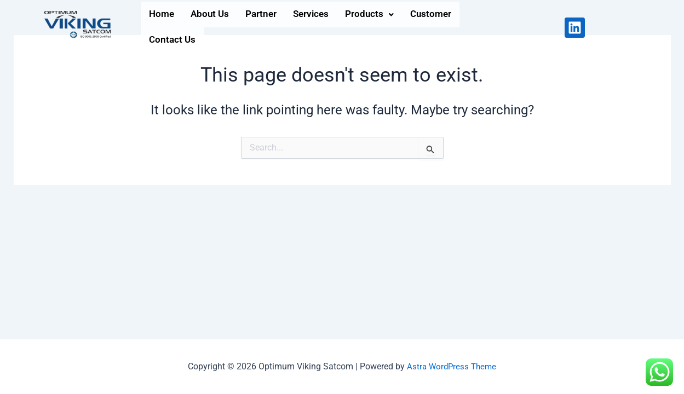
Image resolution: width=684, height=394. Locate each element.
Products (393, 27)
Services (329, 27)
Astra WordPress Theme (451, 366)
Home (163, 27)
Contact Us (528, 27)
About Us (216, 27)
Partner (273, 27)
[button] (393, 27)
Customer (461, 27)
